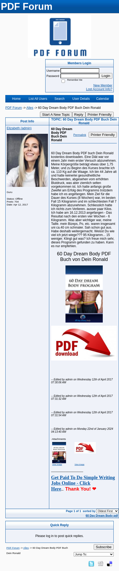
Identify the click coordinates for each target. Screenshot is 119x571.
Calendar (102, 99)
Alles (29, 108)
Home (16, 99)
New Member (102, 85)
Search (59, 99)
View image (57, 464)
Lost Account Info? (99, 89)
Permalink (79, 134)
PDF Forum (13, 108)
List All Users (38, 99)
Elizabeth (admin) (19, 128)
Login (105, 76)
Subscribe (104, 547)
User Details (81, 99)
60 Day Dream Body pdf (102, 515)
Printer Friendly (100, 115)
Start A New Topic (56, 115)
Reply (78, 115)
